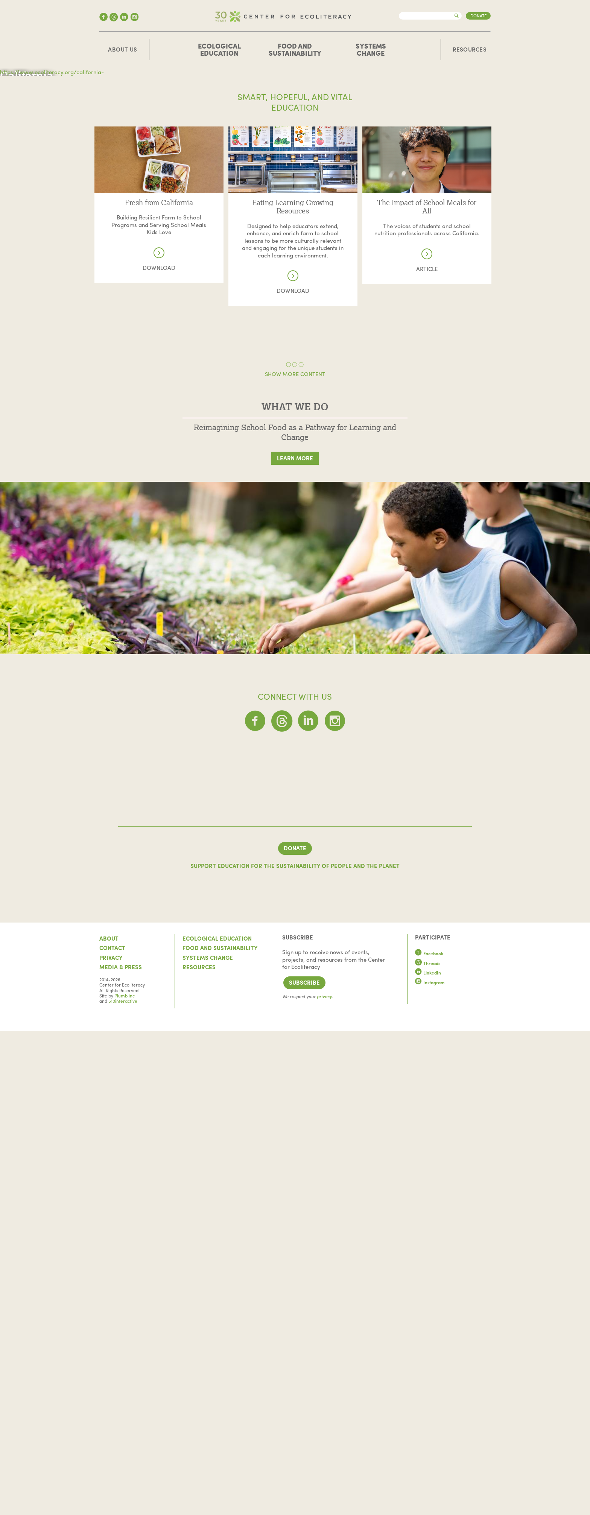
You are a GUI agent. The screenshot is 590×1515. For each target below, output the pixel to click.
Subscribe (304, 1467)
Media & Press (120, 1451)
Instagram (430, 1466)
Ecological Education (219, 49)
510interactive (122, 1485)
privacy (324, 1480)
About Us (122, 49)
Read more (159, 370)
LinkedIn (428, 1457)
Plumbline (124, 1479)
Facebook (429, 1437)
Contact (112, 1432)
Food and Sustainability (295, 49)
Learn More (295, 698)
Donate (478, 15)
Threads (428, 1447)
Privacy (111, 1441)
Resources (470, 49)
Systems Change (371, 49)
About (109, 1422)
